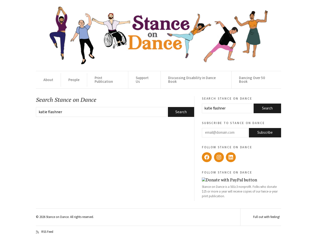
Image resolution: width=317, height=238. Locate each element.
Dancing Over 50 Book (252, 79)
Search (267, 108)
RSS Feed (44, 232)
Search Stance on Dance (227, 98)
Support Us (142, 79)
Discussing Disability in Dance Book (192, 79)
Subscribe (265, 132)
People (73, 80)
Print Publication (104, 79)
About (48, 80)
